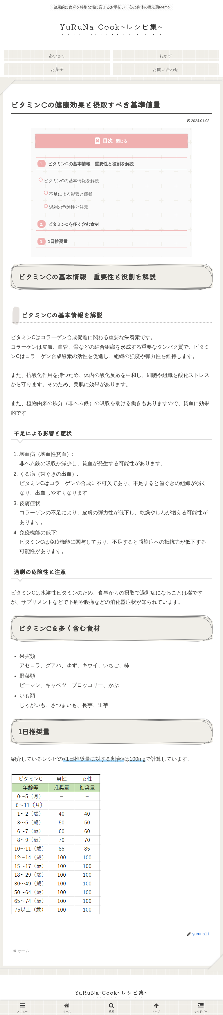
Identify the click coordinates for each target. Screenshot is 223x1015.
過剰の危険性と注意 (68, 207)
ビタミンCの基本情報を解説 (71, 180)
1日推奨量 (58, 242)
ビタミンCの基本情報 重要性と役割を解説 (91, 163)
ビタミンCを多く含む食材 (73, 224)
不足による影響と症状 (71, 194)
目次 (108, 141)
